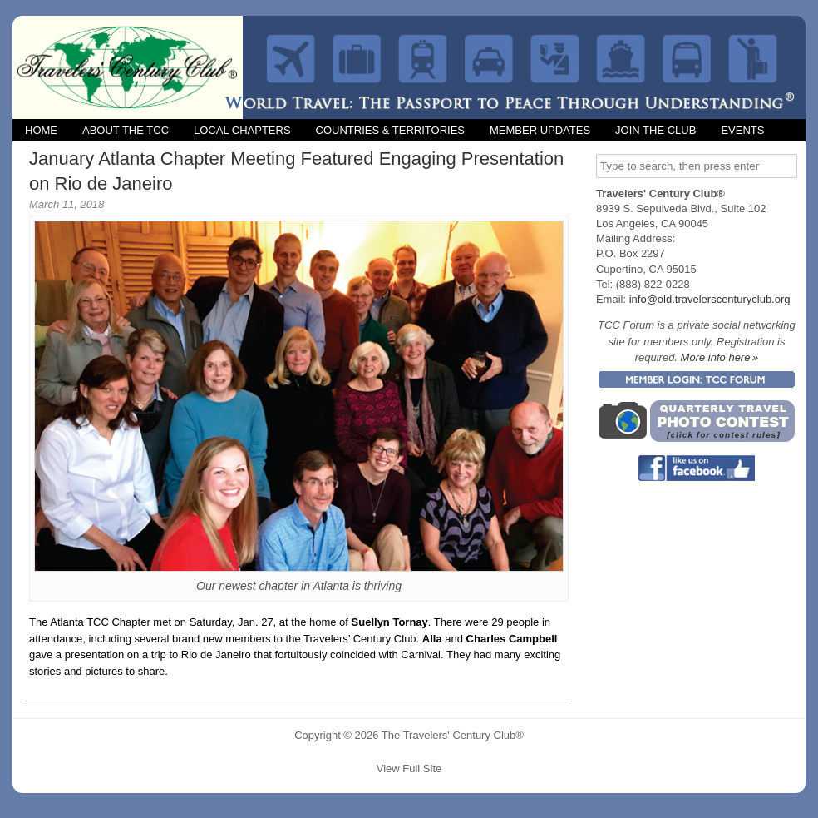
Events (742, 130)
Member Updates (540, 130)
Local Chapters (242, 130)
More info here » (720, 357)
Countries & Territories (390, 130)
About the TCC (125, 130)
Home (41, 130)
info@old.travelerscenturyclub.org (710, 299)
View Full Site (409, 768)
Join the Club (655, 130)
